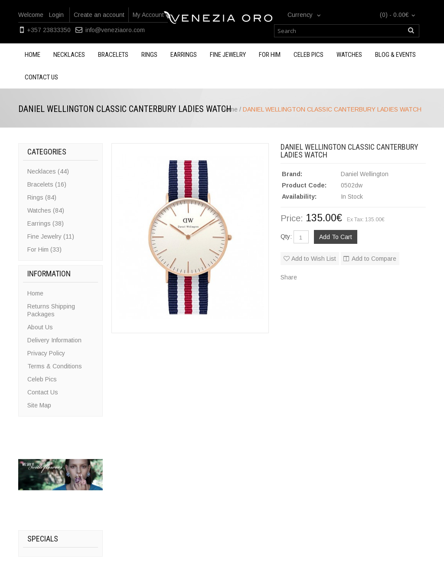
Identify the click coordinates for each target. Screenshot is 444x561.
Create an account (99, 14)
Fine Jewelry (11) (50, 236)
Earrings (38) (45, 223)
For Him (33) (44, 249)
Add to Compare (374, 258)
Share (289, 277)
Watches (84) (45, 210)
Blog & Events (395, 55)
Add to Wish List (313, 258)
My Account (148, 14)
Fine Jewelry (228, 55)
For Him (270, 55)
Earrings (183, 55)
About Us (40, 327)
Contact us (41, 77)
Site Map (39, 405)
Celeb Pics (308, 55)
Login (56, 14)
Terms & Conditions (54, 366)
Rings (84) (41, 197)
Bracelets (113, 55)
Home (32, 55)
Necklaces (69, 55)
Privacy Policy (46, 353)
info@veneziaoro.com (115, 29)
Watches (349, 55)
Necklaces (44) (48, 171)
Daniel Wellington (364, 174)
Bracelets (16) (46, 184)
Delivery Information (54, 340)
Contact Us (42, 392)
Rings (149, 55)
